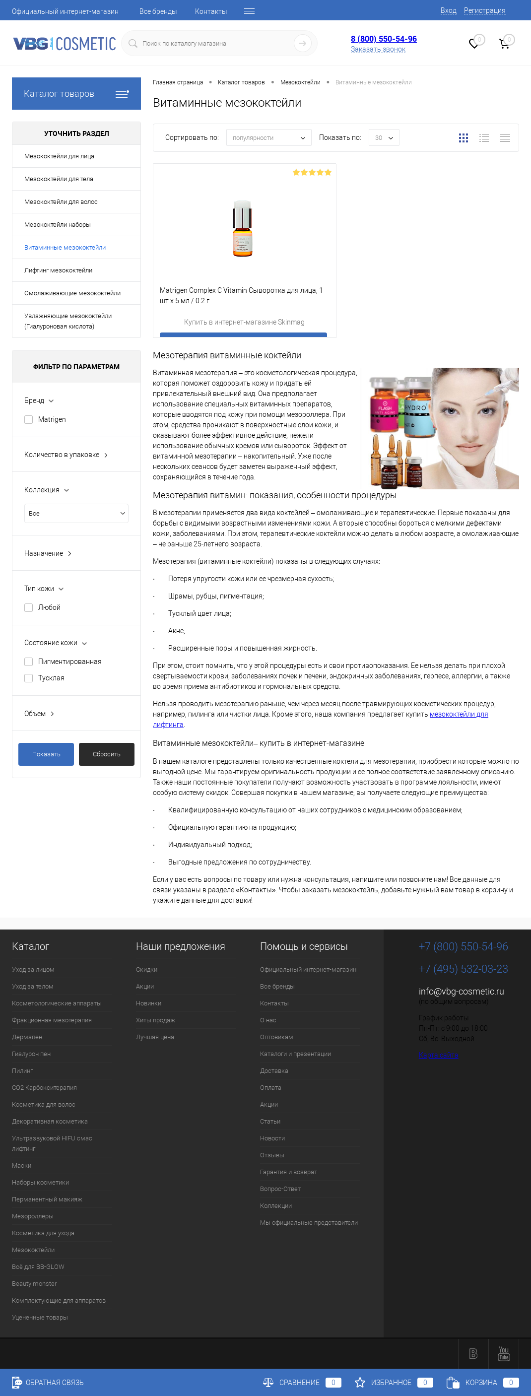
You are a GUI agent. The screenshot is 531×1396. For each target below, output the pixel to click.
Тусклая (51, 678)
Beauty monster (34, 1283)
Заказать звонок (378, 49)
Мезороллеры (33, 1216)
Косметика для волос (43, 1104)
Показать (46, 754)
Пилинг (22, 1070)
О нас (268, 1020)
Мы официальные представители (309, 1222)
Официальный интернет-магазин (65, 11)
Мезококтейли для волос (61, 201)
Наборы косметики (40, 1182)
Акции (145, 986)
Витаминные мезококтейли (65, 247)
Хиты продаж (155, 1020)
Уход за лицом (33, 969)
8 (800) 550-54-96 (384, 38)
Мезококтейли (33, 1250)
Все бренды (158, 11)
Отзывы (272, 1155)
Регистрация (485, 10)
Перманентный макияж (47, 1199)
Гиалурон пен (31, 1054)
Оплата (270, 1087)
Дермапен (27, 1037)
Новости (272, 1138)
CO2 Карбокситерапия (44, 1087)
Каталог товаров (76, 93)
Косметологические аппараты (57, 1003)
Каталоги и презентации (295, 1054)
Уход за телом (33, 986)
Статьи (270, 1121)
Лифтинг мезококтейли (58, 270)
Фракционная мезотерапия (52, 1020)
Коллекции (276, 1205)
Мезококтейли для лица (59, 156)
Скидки (146, 969)
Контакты (211, 11)
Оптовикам (276, 1037)
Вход (449, 10)
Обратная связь (48, 1383)
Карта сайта (439, 1055)
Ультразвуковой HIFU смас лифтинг (52, 1143)
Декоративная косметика (50, 1121)
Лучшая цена (155, 1037)
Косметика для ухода (43, 1233)
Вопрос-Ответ (280, 1189)
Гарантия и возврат (288, 1172)
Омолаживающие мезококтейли (72, 293)
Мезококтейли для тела (58, 179)
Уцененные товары (40, 1317)
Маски (21, 1165)
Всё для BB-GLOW (38, 1266)
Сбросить (107, 754)
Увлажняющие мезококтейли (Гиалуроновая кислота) (68, 321)
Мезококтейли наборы (57, 224)
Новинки (148, 1003)
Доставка (274, 1070)
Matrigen (52, 419)
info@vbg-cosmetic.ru (461, 991)
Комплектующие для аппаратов (59, 1300)
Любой (49, 607)
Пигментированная (70, 661)
